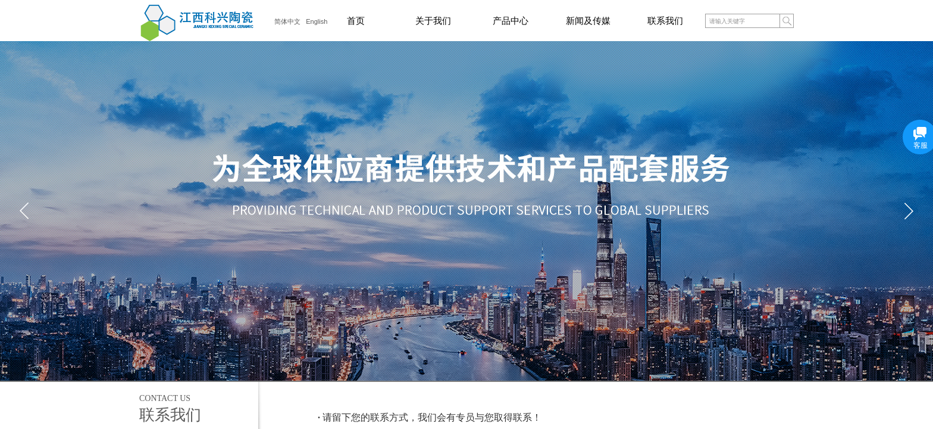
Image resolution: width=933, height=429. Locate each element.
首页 (356, 21)
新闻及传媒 (588, 21)
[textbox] (742, 21)
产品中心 (510, 21)
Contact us (164, 398)
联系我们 (665, 21)
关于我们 (433, 21)
